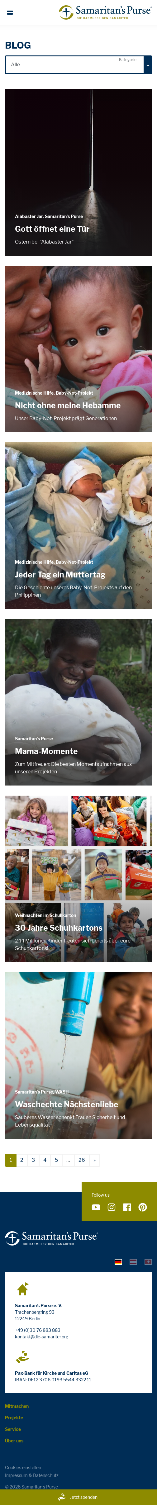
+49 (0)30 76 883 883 (37, 1330)
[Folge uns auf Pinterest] (143, 1207)
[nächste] (94, 1160)
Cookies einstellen (23, 1467)
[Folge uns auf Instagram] (111, 1207)
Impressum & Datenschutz (32, 1475)
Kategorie (127, 59)
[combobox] (78, 64)
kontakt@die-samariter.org (41, 1336)
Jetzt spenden (77, 1497)
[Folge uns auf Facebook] (127, 1207)
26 (81, 1160)
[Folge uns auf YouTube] (96, 1207)
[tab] (118, 1261)
